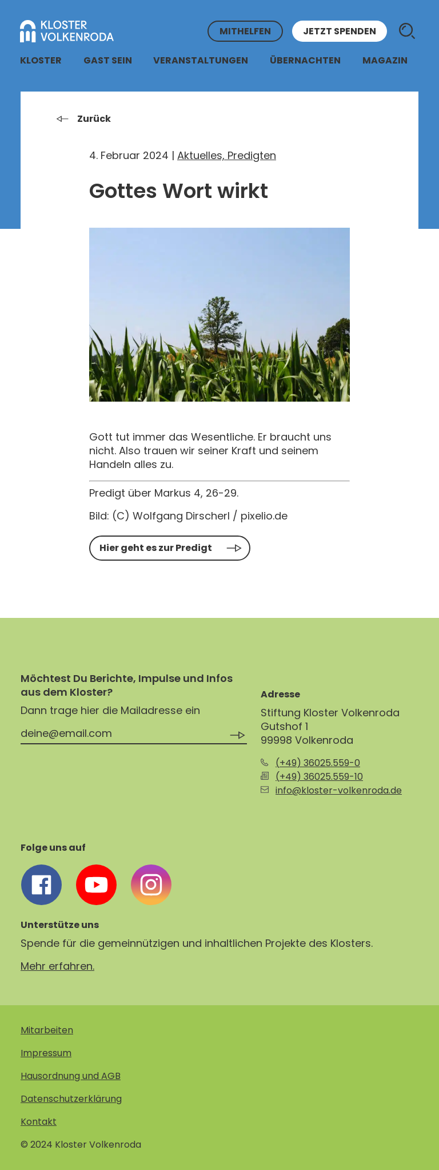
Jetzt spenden (339, 31)
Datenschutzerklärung (71, 1098)
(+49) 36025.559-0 (318, 763)
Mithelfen (245, 31)
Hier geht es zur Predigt (155, 547)
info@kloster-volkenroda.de (339, 790)
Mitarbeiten (47, 1030)
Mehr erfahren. (57, 966)
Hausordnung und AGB (71, 1075)
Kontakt (39, 1121)
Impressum (46, 1053)
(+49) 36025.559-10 (319, 776)
